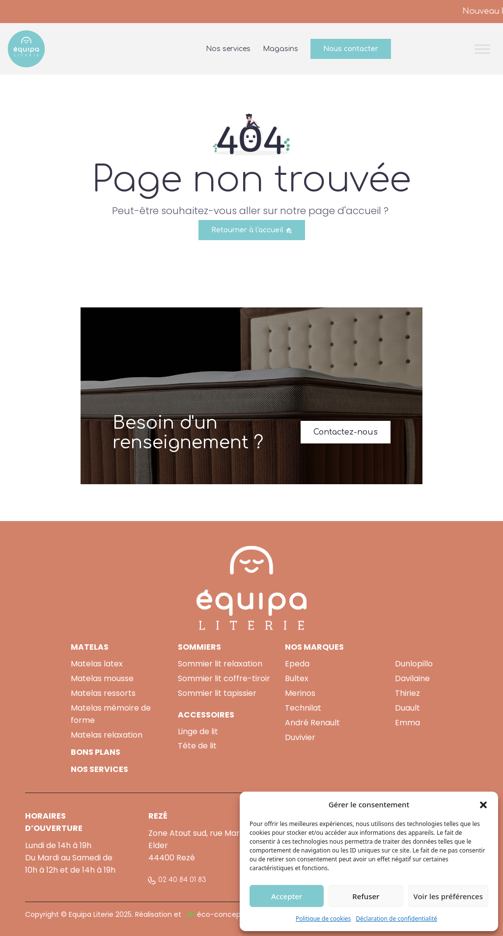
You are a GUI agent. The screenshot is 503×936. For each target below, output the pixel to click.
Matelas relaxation (106, 735)
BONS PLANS (95, 752)
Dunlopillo (414, 663)
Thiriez (407, 693)
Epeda (297, 663)
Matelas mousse (102, 678)
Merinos (300, 693)
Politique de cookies (323, 918)
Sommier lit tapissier (217, 693)
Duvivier (300, 737)
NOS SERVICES (99, 769)
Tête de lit (197, 745)
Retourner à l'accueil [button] (251, 230)
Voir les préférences (448, 896)
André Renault (312, 722)
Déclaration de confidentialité (396, 918)
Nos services (228, 49)
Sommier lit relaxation (220, 663)
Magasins (280, 49)
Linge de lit (198, 731)
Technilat (303, 708)
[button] (483, 804)
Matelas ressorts (103, 693)
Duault (407, 708)
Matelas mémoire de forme (111, 714)
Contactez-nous (345, 432)
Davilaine (412, 678)
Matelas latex (97, 663)
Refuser (365, 896)
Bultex (296, 678)
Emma (407, 722)
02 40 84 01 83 (182, 879)
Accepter (286, 896)
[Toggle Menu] (482, 49)
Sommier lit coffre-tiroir (224, 678)
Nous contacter (350, 49)
